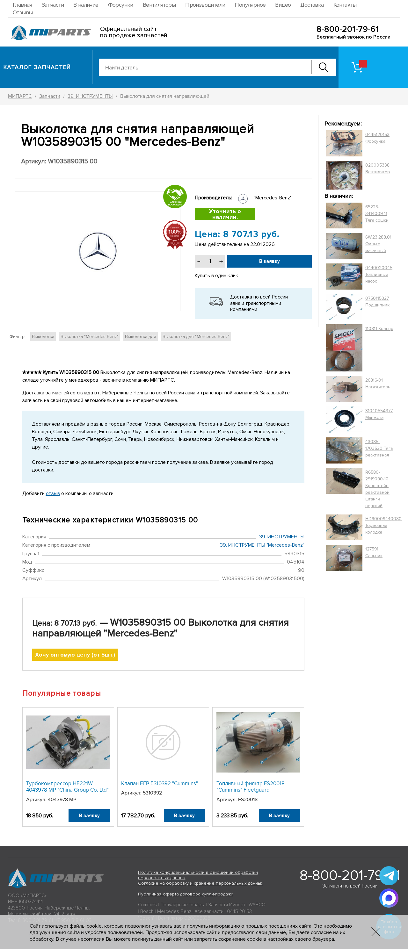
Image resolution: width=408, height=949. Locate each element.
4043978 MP (62, 799)
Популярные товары (182, 905)
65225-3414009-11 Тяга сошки (377, 213)
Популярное (250, 4)
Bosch (147, 911)
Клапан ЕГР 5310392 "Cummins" (159, 783)
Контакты (345, 4)
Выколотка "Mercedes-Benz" (90, 336)
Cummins (147, 905)
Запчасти (53, 4)
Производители (205, 4)
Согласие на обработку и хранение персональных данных (200, 883)
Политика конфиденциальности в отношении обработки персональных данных (198, 875)
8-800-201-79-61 (348, 29)
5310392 (152, 793)
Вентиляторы (159, 4)
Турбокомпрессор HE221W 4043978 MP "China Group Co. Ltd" (67, 786)
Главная (22, 4)
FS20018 (248, 799)
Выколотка (43, 336)
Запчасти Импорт (226, 905)
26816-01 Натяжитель (377, 383)
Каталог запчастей (37, 67)
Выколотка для (140, 336)
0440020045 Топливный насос (378, 274)
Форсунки (120, 4)
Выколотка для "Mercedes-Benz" (196, 336)
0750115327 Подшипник (377, 302)
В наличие (85, 4)
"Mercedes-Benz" (273, 198)
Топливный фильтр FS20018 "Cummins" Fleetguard (250, 786)
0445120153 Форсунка (377, 138)
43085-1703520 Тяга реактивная (379, 448)
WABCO (257, 905)
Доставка (312, 4)
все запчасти (209, 911)
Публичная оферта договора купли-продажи (185, 894)
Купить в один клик (216, 275)
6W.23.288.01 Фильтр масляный (378, 243)
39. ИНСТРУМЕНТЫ (281, 537)
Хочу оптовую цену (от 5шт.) (75, 654)
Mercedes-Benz (174, 911)
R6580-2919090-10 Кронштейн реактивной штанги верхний (377, 489)
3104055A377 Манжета (379, 414)
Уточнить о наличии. (225, 214)
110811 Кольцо (379, 328)
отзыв (53, 493)
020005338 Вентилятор (377, 168)
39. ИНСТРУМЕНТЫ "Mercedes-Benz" (262, 545)
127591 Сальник (373, 552)
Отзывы (23, 12)
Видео (283, 4)
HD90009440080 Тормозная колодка (383, 525)
